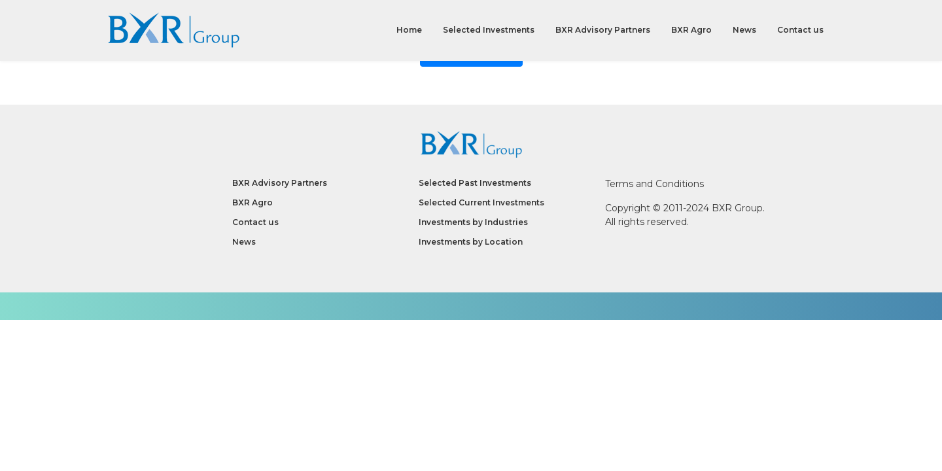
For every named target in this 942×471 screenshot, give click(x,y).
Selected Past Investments (475, 183)
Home (409, 32)
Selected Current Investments (481, 202)
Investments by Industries (473, 222)
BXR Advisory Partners (602, 32)
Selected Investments (488, 32)
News (744, 32)
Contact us (800, 32)
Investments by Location (471, 242)
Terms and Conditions (654, 184)
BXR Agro (691, 32)
